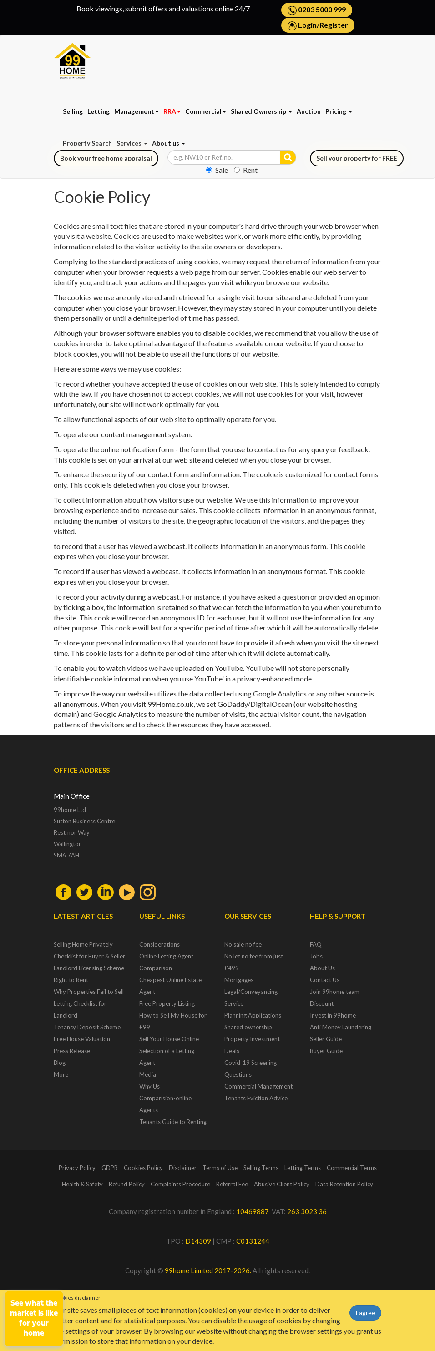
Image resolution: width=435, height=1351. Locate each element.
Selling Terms (260, 1167)
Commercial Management (258, 1086)
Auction (309, 111)
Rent (246, 170)
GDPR (109, 1167)
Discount (322, 1003)
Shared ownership (248, 1027)
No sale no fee (243, 944)
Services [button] (131, 143)
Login (307, 24)
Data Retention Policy (344, 1184)
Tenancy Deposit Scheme (87, 1027)
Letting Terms (302, 1167)
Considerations (159, 944)
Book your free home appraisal (106, 158)
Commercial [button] (205, 111)
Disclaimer (183, 1167)
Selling (73, 111)
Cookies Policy (143, 1167)
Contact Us (324, 979)
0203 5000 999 (317, 10)
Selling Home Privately (83, 944)
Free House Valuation (82, 1039)
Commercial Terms (352, 1167)
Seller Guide (326, 1039)
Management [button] (136, 111)
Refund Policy (127, 1184)
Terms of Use (220, 1167)
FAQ (316, 944)
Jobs (316, 956)
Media (147, 1074)
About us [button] (168, 143)
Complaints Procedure (180, 1184)
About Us (322, 968)
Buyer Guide (326, 1050)
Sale (217, 170)
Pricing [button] (338, 111)
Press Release (72, 1050)
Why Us (149, 1086)
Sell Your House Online (169, 1039)
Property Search (87, 143)
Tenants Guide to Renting (173, 1121)
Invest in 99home (333, 1015)
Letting (98, 111)
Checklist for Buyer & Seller (89, 956)
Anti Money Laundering (340, 1027)
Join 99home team (334, 991)
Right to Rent (71, 979)
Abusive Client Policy (281, 1184)
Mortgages (238, 979)
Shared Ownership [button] (261, 111)
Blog (60, 1062)
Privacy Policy (77, 1167)
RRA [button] (172, 111)
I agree (365, 1312)
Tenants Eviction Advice (256, 1098)
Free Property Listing (167, 1003)
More (61, 1074)
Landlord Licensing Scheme (89, 968)
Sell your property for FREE (356, 158)
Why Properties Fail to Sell (89, 991)
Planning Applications (252, 1015)
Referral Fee (232, 1184)
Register (333, 24)
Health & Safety (82, 1184)
